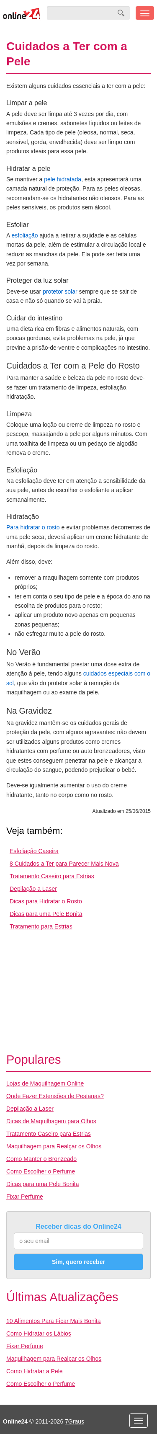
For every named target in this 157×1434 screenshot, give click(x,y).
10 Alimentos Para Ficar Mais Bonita (53, 1321)
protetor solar (60, 291)
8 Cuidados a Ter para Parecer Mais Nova (64, 863)
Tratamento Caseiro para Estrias (52, 876)
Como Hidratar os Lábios (38, 1333)
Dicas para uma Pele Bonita (46, 913)
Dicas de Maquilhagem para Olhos (51, 1121)
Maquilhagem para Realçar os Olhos (53, 1146)
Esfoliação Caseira (34, 851)
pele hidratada (62, 179)
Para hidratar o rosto (33, 527)
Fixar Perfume (24, 1196)
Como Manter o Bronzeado (41, 1158)
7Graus (74, 1421)
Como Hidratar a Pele (34, 1371)
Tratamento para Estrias (41, 926)
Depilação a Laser (33, 888)
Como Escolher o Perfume (40, 1171)
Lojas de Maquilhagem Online (45, 1083)
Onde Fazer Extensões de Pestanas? (55, 1096)
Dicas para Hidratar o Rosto (46, 901)
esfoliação (24, 235)
